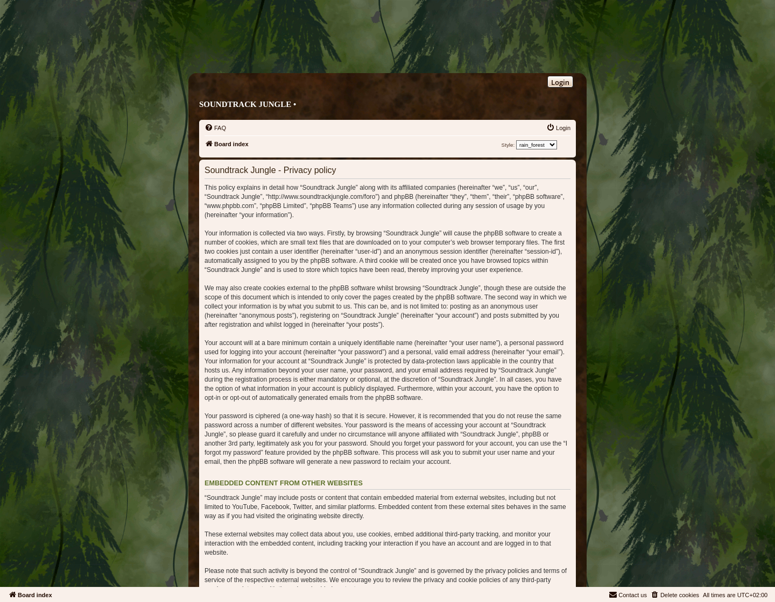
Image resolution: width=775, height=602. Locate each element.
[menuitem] (215, 127)
